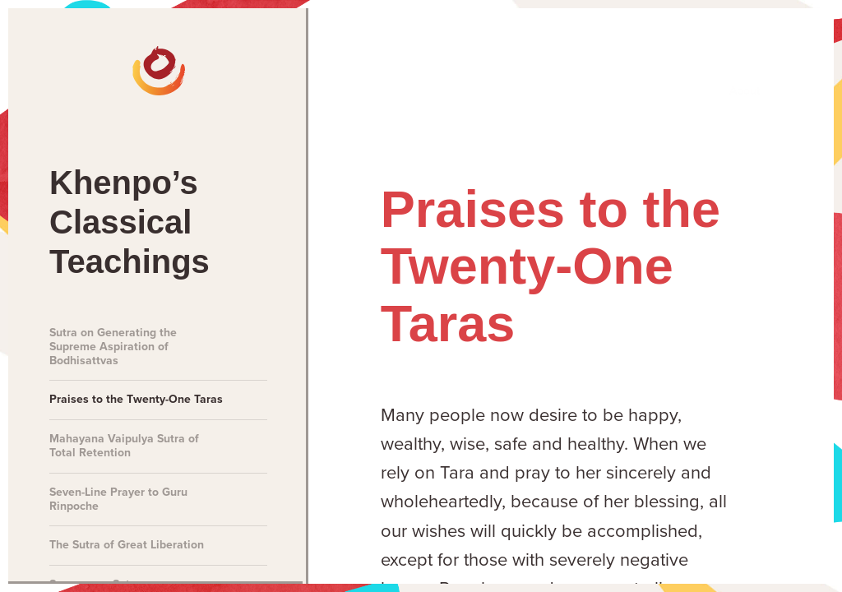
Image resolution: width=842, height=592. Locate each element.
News (239, 58)
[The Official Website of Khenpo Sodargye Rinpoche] (75, 57)
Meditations (345, 58)
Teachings (549, 58)
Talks (449, 58)
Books (652, 58)
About (744, 58)
